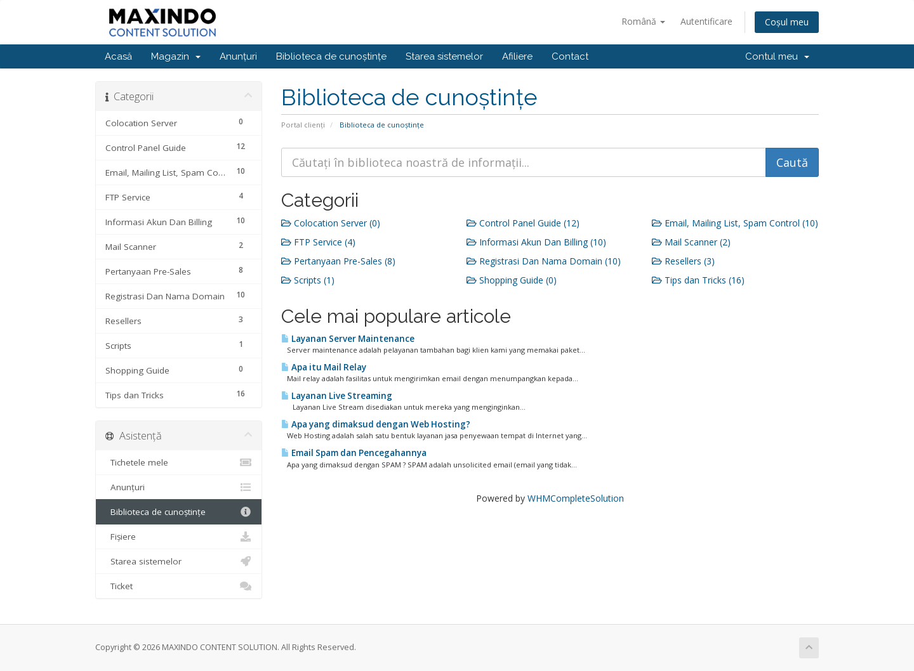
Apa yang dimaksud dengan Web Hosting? (375, 424)
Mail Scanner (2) (691, 242)
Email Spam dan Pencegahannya (354, 453)
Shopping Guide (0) (512, 280)
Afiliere (517, 56)
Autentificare (706, 21)
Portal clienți (303, 124)
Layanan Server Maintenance (347, 338)
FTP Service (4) (318, 242)
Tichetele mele (178, 462)
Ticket (178, 586)
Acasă (118, 56)
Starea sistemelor (444, 56)
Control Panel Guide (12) (523, 223)
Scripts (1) (307, 280)
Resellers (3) (683, 261)
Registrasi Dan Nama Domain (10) (544, 261)
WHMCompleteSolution (575, 498)
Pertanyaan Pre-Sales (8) (338, 261)
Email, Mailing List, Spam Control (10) (735, 223)
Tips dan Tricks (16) (698, 280)
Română (643, 21)
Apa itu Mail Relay (323, 367)
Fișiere (178, 536)
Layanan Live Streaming (336, 395)
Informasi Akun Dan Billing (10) (536, 242)
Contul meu (777, 56)
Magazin (176, 56)
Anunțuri (238, 56)
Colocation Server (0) (330, 223)
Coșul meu (787, 22)
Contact (570, 56)
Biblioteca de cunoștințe (331, 56)
